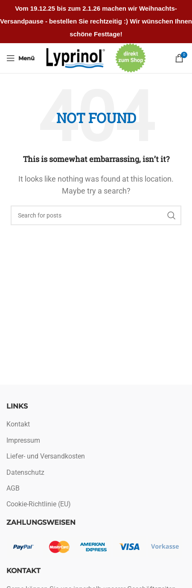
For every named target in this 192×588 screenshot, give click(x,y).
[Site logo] (76, 57)
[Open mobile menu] (20, 58)
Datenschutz (25, 472)
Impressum (23, 440)
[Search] (96, 215)
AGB (13, 488)
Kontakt (18, 424)
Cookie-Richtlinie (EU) (38, 504)
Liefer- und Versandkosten (45, 456)
